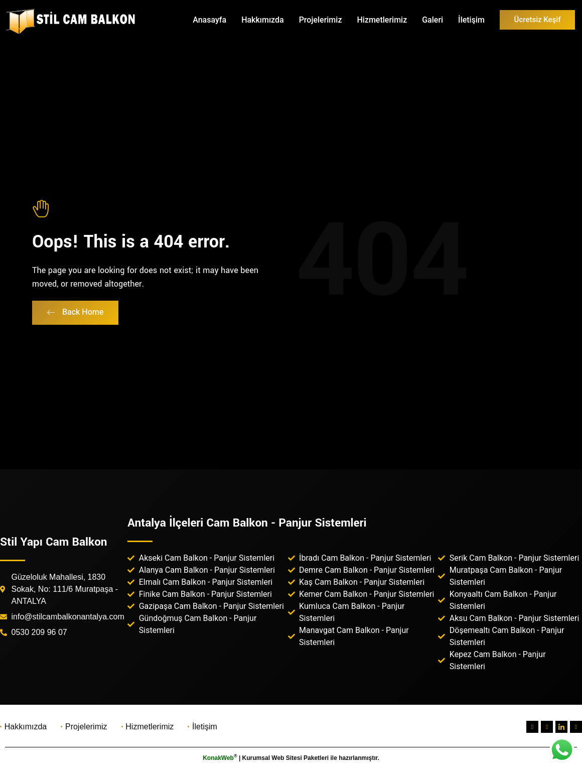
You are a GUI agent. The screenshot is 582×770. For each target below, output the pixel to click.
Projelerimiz (320, 20)
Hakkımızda (262, 20)
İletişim (471, 20)
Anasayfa (209, 20)
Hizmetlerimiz (382, 20)
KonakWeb (218, 757)
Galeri (432, 20)
